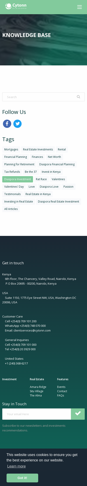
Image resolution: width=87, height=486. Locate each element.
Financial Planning (15, 157)
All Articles (11, 209)
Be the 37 (31, 172)
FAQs (60, 395)
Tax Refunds (12, 172)
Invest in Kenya (51, 172)
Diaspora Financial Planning (57, 164)
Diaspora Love (49, 187)
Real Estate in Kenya (38, 194)
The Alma (36, 395)
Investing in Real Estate (18, 201)
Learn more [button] (16, 466)
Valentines (58, 179)
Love (32, 187)
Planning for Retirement (19, 164)
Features (62, 379)
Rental (62, 149)
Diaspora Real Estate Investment (58, 201)
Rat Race (41, 179)
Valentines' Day (14, 187)
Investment (9, 379)
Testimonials (12, 194)
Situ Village (36, 391)
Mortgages (11, 149)
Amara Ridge (38, 387)
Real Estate (37, 379)
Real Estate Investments (38, 149)
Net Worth (54, 157)
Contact (62, 391)
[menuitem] (16, 6)
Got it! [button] (22, 478)
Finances (37, 157)
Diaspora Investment (17, 179)
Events (61, 387)
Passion (68, 187)
